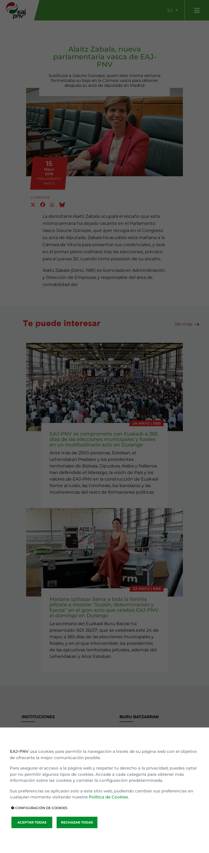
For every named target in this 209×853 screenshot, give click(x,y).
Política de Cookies (108, 797)
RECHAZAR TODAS (77, 822)
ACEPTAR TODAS (32, 822)
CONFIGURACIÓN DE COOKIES (39, 808)
